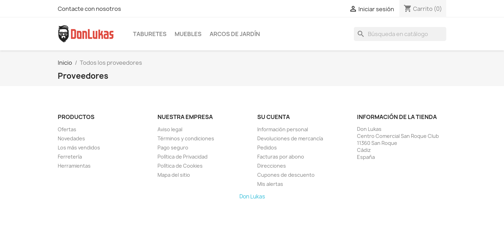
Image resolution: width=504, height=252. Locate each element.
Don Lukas (252, 196)
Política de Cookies (180, 165)
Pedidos (267, 147)
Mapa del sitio (174, 175)
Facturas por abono (280, 156)
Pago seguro (173, 147)
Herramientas (74, 165)
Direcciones (271, 165)
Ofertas (67, 129)
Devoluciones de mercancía (290, 138)
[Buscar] (400, 34)
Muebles (188, 34)
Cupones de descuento (286, 175)
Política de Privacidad (183, 156)
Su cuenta (273, 117)
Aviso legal (170, 129)
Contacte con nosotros (89, 9)
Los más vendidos (79, 147)
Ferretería (70, 156)
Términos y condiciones (186, 138)
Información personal (282, 129)
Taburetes (150, 34)
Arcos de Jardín (235, 34)
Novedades (71, 138)
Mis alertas (270, 184)
